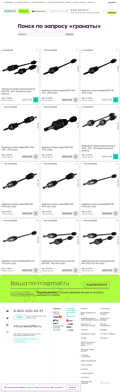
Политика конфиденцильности (25, 338)
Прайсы (84, 308)
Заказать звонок (20, 317)
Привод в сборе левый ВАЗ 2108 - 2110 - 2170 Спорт (18, 148)
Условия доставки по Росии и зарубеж (71, 312)
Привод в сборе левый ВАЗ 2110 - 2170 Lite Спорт (58, 205)
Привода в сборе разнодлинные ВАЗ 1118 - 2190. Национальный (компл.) (18, 91)
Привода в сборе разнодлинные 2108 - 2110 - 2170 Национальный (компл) (98, 148)
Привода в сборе (88, 334)
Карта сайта (105, 383)
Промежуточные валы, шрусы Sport (88, 344)
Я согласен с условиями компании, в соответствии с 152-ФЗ (23, 293)
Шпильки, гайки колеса (87, 350)
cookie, (30, 387)
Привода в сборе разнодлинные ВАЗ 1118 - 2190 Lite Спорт (58, 262)
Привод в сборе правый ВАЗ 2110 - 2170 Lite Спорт (18, 262)
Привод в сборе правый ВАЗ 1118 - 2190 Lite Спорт (98, 205)
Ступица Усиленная (85, 355)
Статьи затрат (87, 373)
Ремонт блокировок (55, 2)
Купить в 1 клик (27, 99)
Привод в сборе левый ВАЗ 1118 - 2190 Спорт (58, 148)
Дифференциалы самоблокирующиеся (89, 319)
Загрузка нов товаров (86, 382)
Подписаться (96, 284)
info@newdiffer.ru (27, 326)
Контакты (91, 2)
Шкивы (84, 338)
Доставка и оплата (21, 2)
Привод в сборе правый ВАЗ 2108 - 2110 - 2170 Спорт (59, 92)
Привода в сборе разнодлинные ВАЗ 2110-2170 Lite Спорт (98, 262)
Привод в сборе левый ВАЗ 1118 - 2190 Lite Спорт (18, 205)
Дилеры (68, 2)
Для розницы (86, 365)
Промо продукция (88, 361)
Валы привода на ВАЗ (88, 313)
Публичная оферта (20, 342)
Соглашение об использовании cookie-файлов (26, 340)
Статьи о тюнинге (80, 2)
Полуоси (84, 330)
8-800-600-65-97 (80, 10)
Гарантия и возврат (38, 2)
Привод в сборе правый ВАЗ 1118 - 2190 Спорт (98, 92)
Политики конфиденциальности (22, 294)
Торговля (85, 377)
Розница (84, 369)
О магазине (8, 2)
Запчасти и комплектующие (88, 324)
